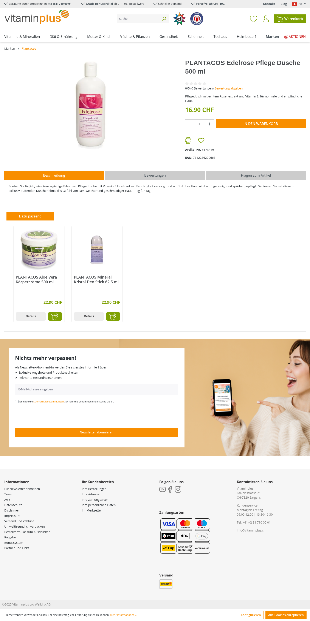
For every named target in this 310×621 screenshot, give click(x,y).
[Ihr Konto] (265, 19)
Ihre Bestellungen (94, 489)
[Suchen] (164, 18)
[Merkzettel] (253, 18)
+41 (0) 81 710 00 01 (256, 522)
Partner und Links (16, 548)
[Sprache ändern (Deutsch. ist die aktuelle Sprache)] (299, 4)
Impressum (12, 516)
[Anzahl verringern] (189, 123)
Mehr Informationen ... (123, 615)
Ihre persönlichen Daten (99, 505)
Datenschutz (13, 505)
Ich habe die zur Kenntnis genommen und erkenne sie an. (66, 401)
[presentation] (48, 415)
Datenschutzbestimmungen (48, 401)
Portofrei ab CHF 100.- (211, 4)
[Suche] (138, 18)
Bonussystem (13, 543)
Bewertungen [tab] (155, 175)
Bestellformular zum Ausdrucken (27, 532)
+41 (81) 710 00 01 (60, 4)
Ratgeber (10, 537)
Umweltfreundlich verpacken (24, 526)
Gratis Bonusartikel (99, 4)
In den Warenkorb (260, 123)
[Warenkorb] (290, 18)
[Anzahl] (199, 123)
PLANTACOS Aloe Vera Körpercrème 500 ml (36, 279)
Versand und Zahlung (19, 521)
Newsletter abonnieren (96, 432)
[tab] (54, 175)
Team (8, 494)
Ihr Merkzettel (91, 510)
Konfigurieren (251, 615)
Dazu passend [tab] (30, 216)
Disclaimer (11, 510)
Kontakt (269, 4)
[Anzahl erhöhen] (209, 123)
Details (31, 316)
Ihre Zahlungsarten (95, 500)
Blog (284, 4)
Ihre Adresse (90, 494)
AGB (7, 500)
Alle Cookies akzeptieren (286, 615)
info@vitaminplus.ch (251, 530)
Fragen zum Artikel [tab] (256, 175)
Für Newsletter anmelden (22, 489)
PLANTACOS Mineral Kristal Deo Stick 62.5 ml (96, 279)
